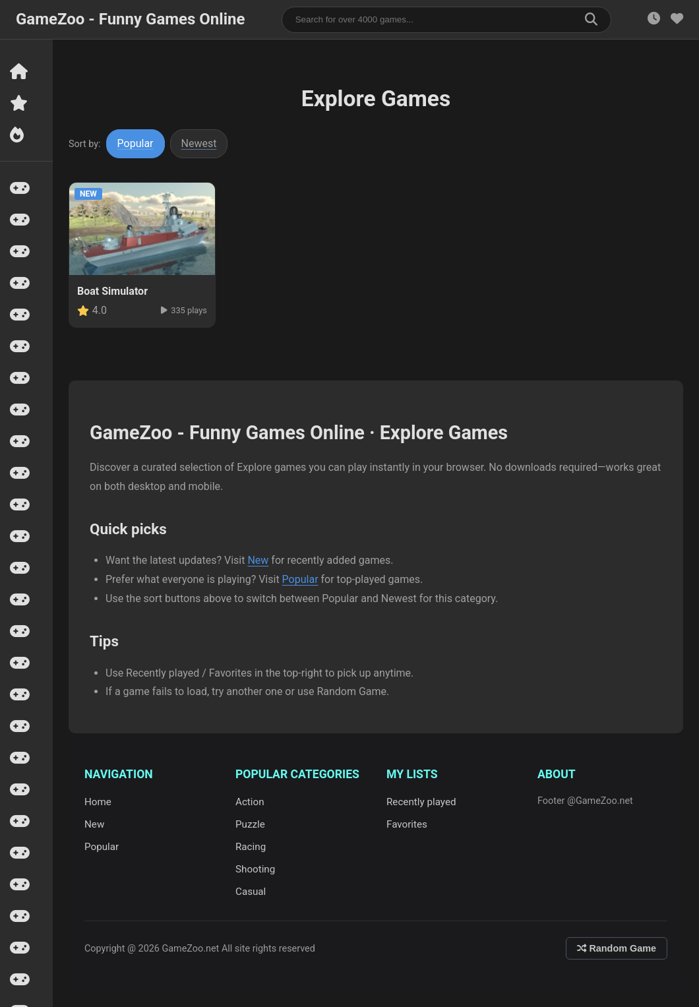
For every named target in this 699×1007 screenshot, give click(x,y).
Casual (250, 892)
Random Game (616, 948)
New (257, 560)
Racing (250, 847)
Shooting (255, 869)
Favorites (406, 824)
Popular (135, 143)
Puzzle (250, 824)
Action (249, 802)
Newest (199, 143)
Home (97, 802)
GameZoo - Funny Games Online (130, 19)
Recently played (421, 802)
